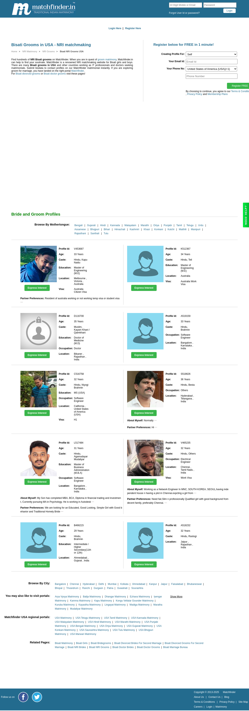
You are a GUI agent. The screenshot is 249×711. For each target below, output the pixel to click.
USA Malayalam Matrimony (69, 622)
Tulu (106, 233)
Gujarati (91, 225)
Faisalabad (177, 584)
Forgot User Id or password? (184, 13)
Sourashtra (137, 588)
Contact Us (214, 697)
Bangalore (60, 584)
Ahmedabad (138, 584)
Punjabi (168, 225)
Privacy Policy (227, 701)
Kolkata (124, 584)
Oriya (156, 225)
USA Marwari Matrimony (83, 634)
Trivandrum (72, 588)
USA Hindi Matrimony (99, 622)
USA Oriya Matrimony (111, 626)
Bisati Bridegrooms (101, 643)
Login (209, 706)
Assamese (80, 229)
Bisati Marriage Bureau (175, 647)
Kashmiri (134, 229)
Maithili (182, 229)
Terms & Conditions (204, 701)
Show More (176, 596)
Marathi (145, 225)
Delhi (101, 584)
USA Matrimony (63, 617)
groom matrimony (107, 59)
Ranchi (86, 588)
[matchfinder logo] (43, 8)
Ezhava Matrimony (140, 596)
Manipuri (195, 229)
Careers (198, 706)
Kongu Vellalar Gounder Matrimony (135, 600)
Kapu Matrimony (103, 600)
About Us (199, 697)
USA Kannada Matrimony (144, 617)
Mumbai (112, 584)
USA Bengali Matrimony (83, 626)
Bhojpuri (94, 229)
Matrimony (221, 706)
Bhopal (58, 588)
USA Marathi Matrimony (127, 622)
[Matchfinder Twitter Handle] (37, 697)
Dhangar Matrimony (115, 596)
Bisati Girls (82, 643)
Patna (110, 588)
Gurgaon (98, 588)
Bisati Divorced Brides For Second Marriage (137, 643)
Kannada (115, 225)
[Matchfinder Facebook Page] (23, 697)
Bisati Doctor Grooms (148, 647)
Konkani (158, 229)
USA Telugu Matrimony (88, 617)
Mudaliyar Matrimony (81, 608)
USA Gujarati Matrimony (140, 626)
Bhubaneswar (194, 584)
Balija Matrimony (92, 596)
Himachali (119, 229)
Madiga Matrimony (140, 604)
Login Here (115, 28)
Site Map (243, 701)
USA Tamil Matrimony (115, 617)
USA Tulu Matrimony (124, 630)
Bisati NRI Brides (77, 647)
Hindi (103, 225)
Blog (226, 697)
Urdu (200, 225)
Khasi (147, 229)
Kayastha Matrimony (90, 604)
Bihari (107, 229)
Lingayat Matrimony (115, 604)
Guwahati (122, 588)
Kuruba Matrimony (65, 604)
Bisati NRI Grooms (99, 647)
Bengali (78, 225)
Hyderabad (89, 584)
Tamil (179, 225)
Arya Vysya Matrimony (67, 596)
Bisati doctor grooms (55, 73)
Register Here (133, 28)
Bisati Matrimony (64, 643)
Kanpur (153, 584)
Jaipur (164, 584)
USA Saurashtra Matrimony (94, 630)
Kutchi (171, 229)
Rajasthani (80, 233)
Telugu (189, 225)
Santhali (94, 233)
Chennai (74, 584)
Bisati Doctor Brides (123, 647)
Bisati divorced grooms (28, 73)
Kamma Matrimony (80, 600)
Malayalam (130, 225)
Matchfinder (77, 70)
